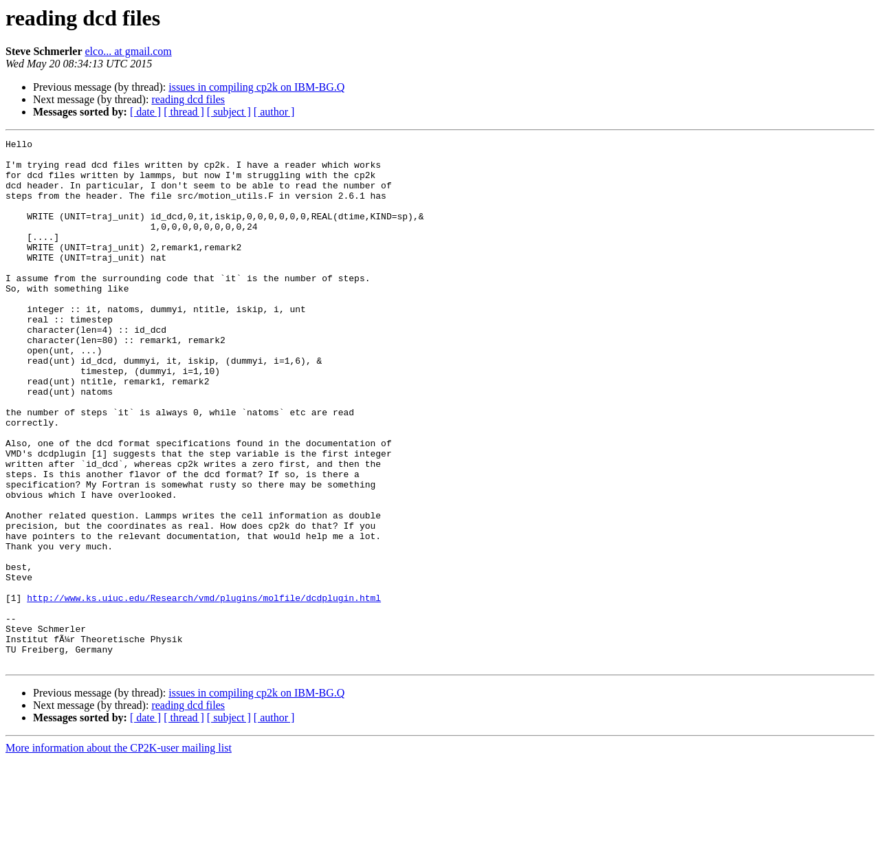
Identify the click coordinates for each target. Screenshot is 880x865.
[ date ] (145, 112)
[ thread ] (184, 112)
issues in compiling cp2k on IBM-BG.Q (256, 87)
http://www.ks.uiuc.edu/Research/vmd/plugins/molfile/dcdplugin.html (204, 690)
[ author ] (274, 112)
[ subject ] (229, 112)
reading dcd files (188, 99)
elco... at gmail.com (128, 51)
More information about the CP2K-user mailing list (119, 853)
